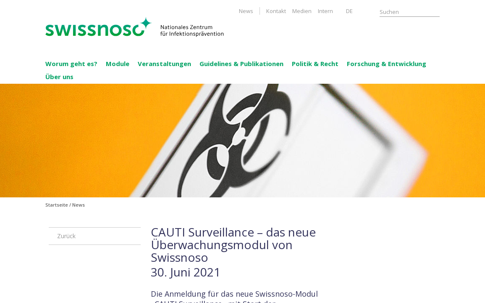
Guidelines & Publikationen (241, 63)
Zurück (66, 236)
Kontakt (276, 11)
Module (117, 63)
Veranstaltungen (164, 63)
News (246, 11)
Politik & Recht (315, 63)
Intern (325, 11)
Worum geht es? (71, 63)
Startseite (56, 205)
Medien (302, 11)
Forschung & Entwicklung (386, 63)
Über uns (59, 76)
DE (349, 11)
